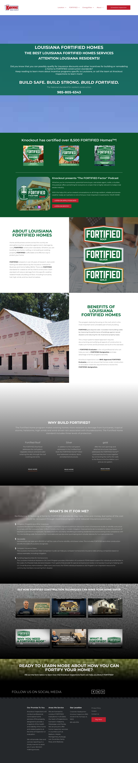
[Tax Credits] (16, 539)
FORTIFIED (74, 7)
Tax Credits (21, 539)
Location (62, 7)
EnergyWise (88, 7)
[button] (65, 7)
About (100, 7)
